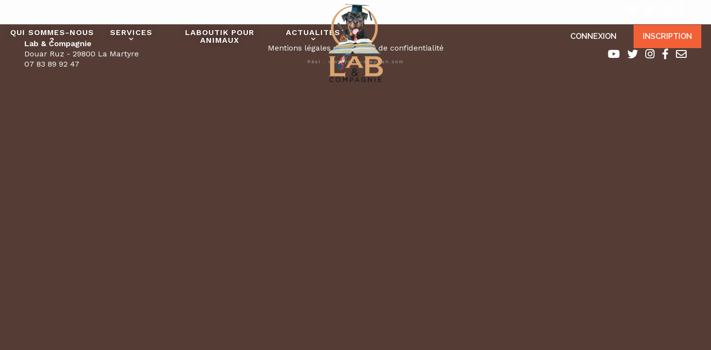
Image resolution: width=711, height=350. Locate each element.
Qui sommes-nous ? (52, 36)
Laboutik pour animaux (219, 36)
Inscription (667, 36)
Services (131, 32)
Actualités (313, 32)
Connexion (593, 36)
